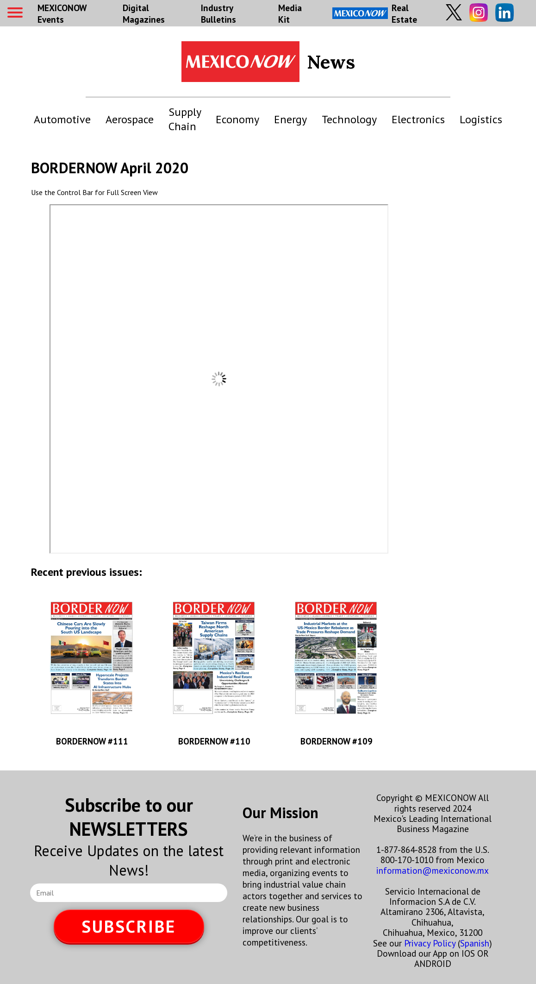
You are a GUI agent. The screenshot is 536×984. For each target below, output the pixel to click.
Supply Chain (184, 119)
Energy (290, 119)
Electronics (418, 119)
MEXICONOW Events (62, 13)
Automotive (62, 119)
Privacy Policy (429, 943)
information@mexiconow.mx (432, 870)
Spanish (474, 943)
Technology (349, 119)
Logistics (481, 119)
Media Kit (290, 13)
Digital (144, 13)
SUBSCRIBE (128, 926)
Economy (237, 119)
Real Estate (374, 13)
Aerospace (130, 119)
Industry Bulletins (218, 13)
